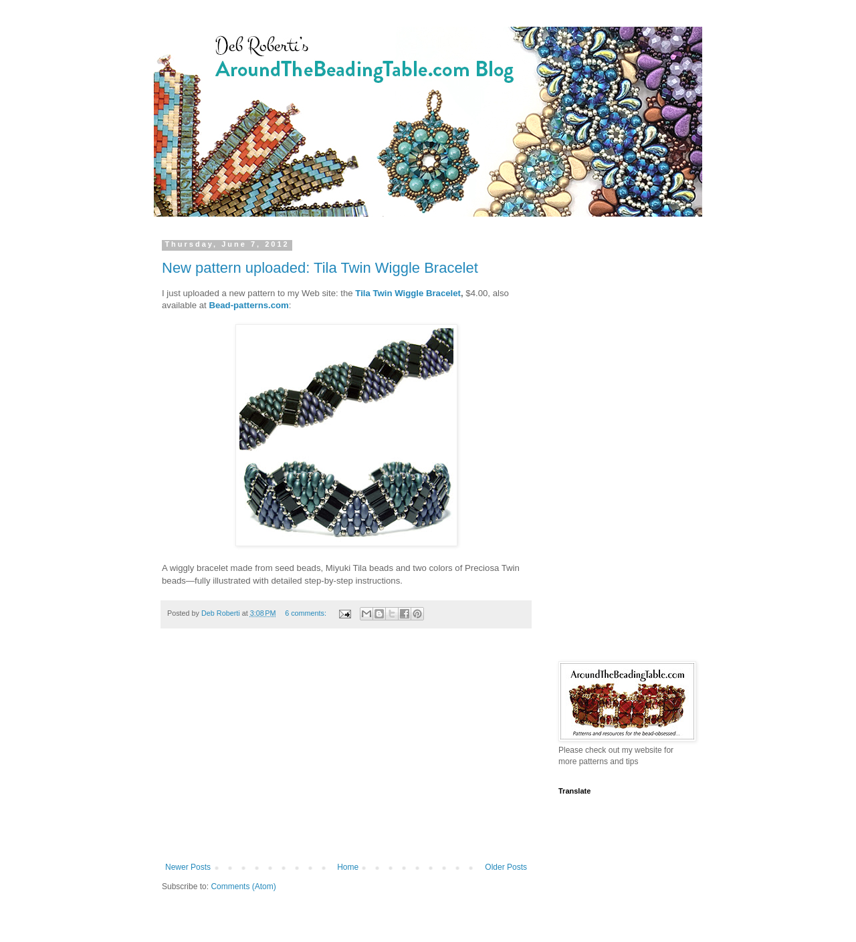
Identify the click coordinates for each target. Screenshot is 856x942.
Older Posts (506, 867)
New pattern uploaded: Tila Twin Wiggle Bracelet (320, 267)
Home (347, 867)
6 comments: (306, 613)
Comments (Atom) (243, 886)
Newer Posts (188, 867)
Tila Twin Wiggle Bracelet (408, 293)
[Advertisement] (346, 752)
